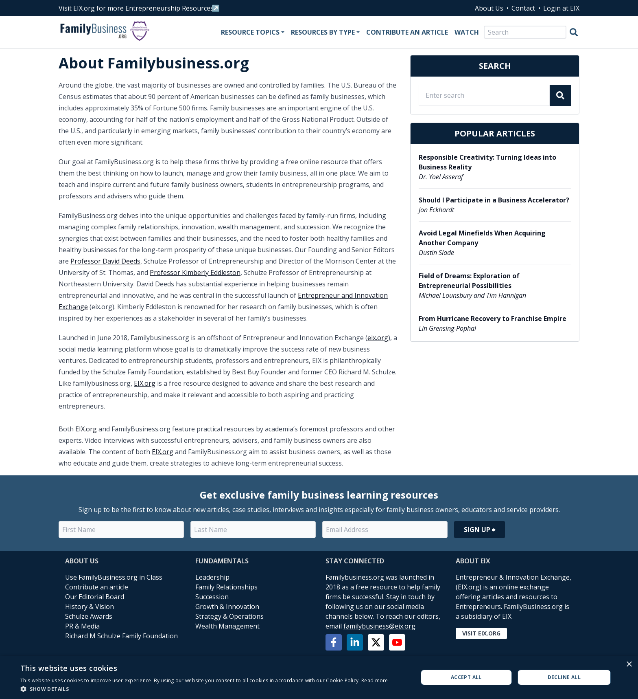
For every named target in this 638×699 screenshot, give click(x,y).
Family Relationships (226, 586)
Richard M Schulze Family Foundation (121, 635)
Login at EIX (561, 8)
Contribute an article (96, 586)
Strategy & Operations (229, 616)
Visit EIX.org (481, 633)
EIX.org (144, 383)
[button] (204, 689)
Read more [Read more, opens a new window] (374, 680)
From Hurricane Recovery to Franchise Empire (492, 318)
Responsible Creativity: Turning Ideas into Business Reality (487, 162)
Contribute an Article (407, 32)
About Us (489, 8)
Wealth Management (227, 626)
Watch (466, 32)
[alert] (319, 677)
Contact (523, 8)
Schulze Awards (88, 616)
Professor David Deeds (105, 261)
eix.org (377, 337)
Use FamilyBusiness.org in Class (113, 577)
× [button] (629, 665)
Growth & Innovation (227, 606)
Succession (212, 596)
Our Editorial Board (94, 596)
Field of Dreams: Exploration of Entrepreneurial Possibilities (469, 280)
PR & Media (82, 626)
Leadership (212, 577)
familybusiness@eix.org (379, 626)
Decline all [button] (564, 677)
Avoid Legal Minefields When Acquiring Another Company (482, 238)
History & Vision (89, 606)
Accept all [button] (466, 677)
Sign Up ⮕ (479, 529)
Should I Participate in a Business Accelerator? (494, 200)
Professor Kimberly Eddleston (195, 272)
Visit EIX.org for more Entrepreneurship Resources (136, 8)
